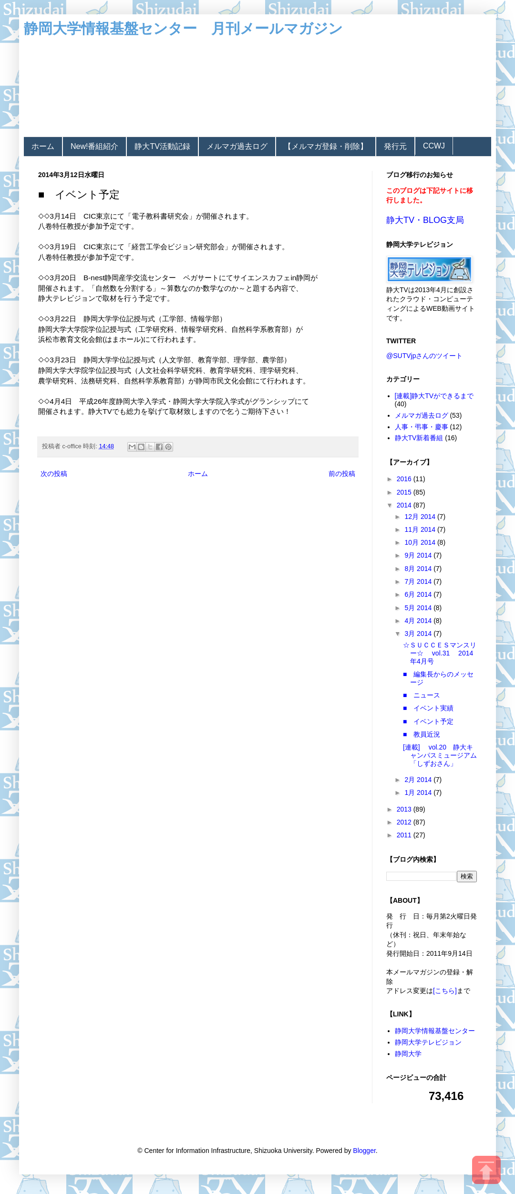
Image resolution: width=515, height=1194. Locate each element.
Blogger (364, 1150)
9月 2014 (418, 555)
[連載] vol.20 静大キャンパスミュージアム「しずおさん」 (440, 755)
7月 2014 (418, 581)
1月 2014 (418, 792)
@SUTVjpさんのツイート (424, 355)
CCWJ (434, 146)
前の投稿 (342, 473)
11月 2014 (420, 529)
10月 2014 (420, 542)
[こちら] (445, 990)
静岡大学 (408, 1053)
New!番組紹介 (94, 146)
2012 (405, 822)
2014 (405, 505)
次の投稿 (54, 473)
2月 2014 (418, 779)
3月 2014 (418, 633)
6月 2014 (418, 594)
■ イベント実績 (428, 708)
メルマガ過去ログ (237, 146)
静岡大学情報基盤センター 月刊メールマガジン (183, 28)
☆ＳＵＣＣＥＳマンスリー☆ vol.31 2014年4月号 (439, 653)
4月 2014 (418, 620)
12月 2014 (420, 516)
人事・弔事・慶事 (421, 427)
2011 (405, 835)
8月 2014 (418, 568)
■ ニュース (421, 695)
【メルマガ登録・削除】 (326, 146)
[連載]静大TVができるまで (434, 396)
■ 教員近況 (421, 734)
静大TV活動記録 (162, 146)
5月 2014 (418, 608)
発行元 (395, 146)
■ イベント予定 (428, 721)
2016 (405, 479)
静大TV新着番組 (419, 438)
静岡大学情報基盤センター (435, 1031)
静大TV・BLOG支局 (425, 220)
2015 (405, 492)
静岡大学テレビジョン (428, 1042)
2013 (405, 809)
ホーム (42, 146)
